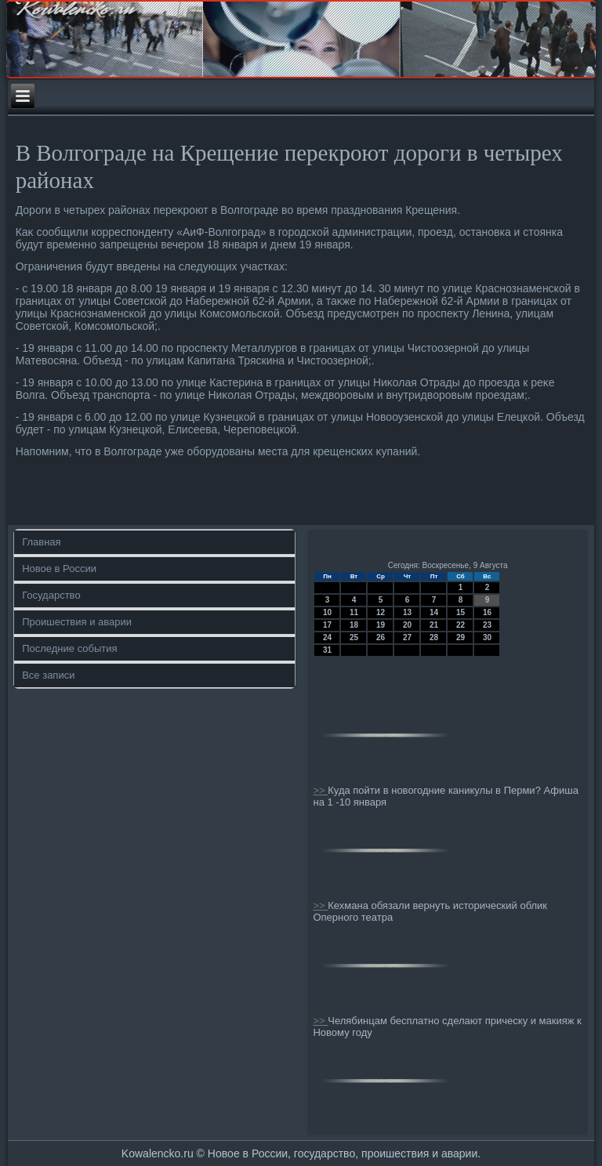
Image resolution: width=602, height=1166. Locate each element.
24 (327, 637)
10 (327, 612)
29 (460, 637)
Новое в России (59, 568)
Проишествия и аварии (77, 622)
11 (354, 612)
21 (434, 625)
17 (327, 625)
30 (487, 637)
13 (407, 612)
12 (380, 612)
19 (380, 625)
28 (434, 637)
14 (434, 612)
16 (487, 612)
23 (487, 625)
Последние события (69, 648)
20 (407, 625)
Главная (41, 542)
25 (354, 637)
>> (320, 790)
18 (354, 625)
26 (380, 637)
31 (327, 650)
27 (407, 637)
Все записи (48, 675)
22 (460, 625)
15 (460, 612)
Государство (51, 595)
